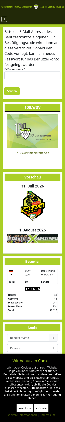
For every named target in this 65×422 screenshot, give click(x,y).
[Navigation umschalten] (4, 19)
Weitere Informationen (22, 415)
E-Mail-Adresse (14, 69)
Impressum (48, 415)
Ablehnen (41, 408)
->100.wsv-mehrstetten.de (32, 153)
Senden (12, 91)
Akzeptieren (25, 408)
